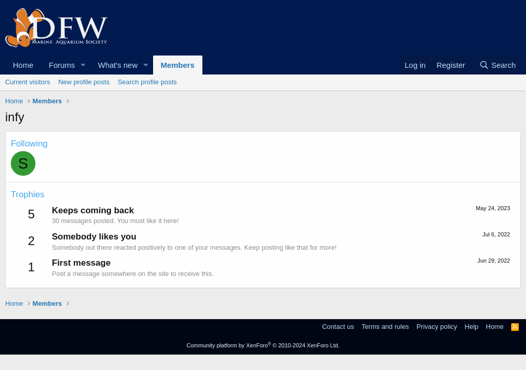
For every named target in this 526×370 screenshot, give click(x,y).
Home (23, 65)
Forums (62, 65)
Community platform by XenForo (263, 345)
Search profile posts (147, 82)
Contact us (338, 326)
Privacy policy (437, 326)
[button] (83, 65)
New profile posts (83, 82)
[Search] (497, 65)
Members (178, 65)
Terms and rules (385, 326)
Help (472, 326)
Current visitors (27, 82)
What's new (118, 65)
